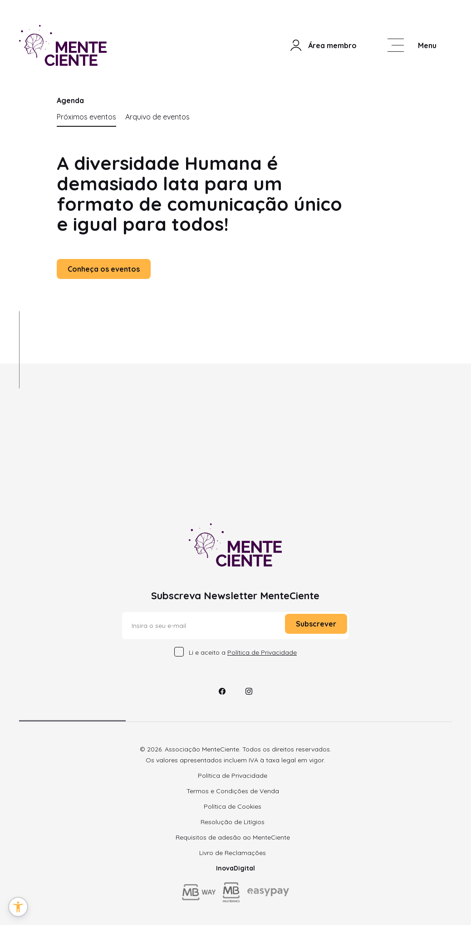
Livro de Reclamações (232, 853)
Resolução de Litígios (233, 822)
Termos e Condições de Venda (232, 791)
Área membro (323, 45)
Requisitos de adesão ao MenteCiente (233, 837)
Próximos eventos (86, 116)
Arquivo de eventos (157, 116)
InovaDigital (235, 868)
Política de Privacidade (232, 775)
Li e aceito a (243, 652)
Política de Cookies (232, 806)
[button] (18, 907)
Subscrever (316, 623)
